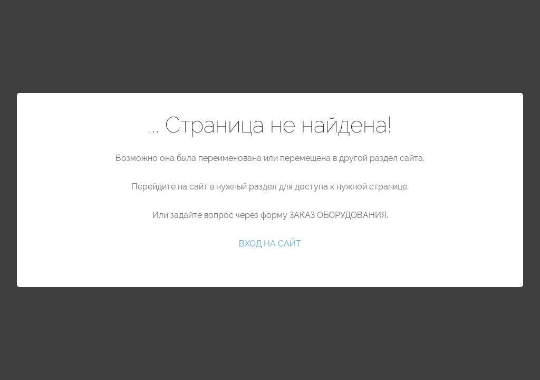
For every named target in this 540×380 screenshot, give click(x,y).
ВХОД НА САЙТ (270, 244)
